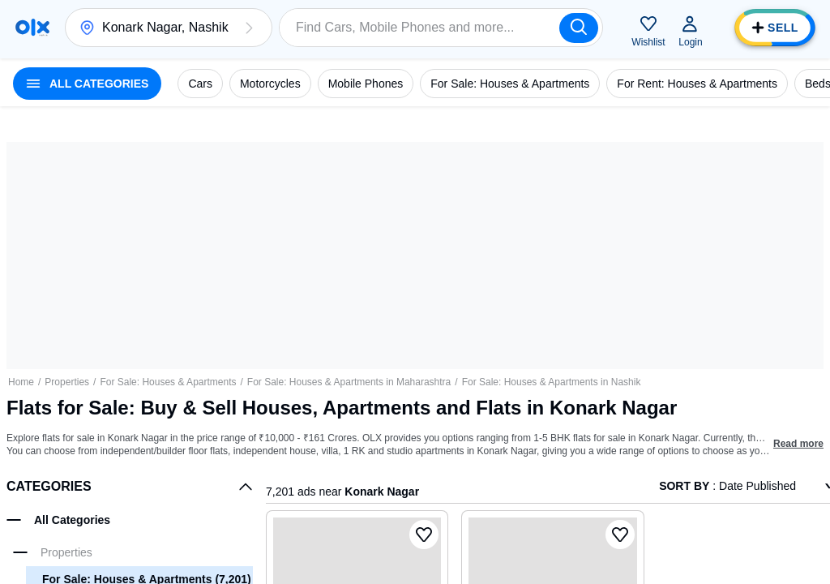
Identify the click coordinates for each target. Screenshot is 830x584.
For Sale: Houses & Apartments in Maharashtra (349, 382)
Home (21, 382)
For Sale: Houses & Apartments (168, 382)
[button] (249, 27)
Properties (67, 382)
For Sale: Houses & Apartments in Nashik (551, 382)
